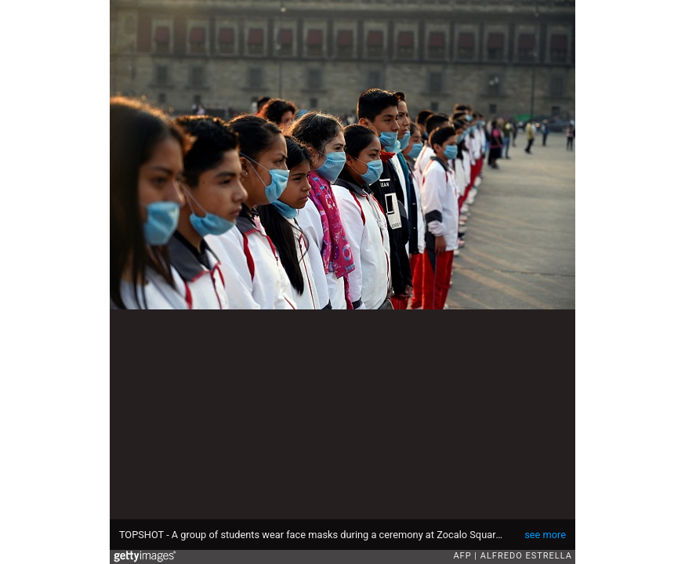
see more (545, 534)
